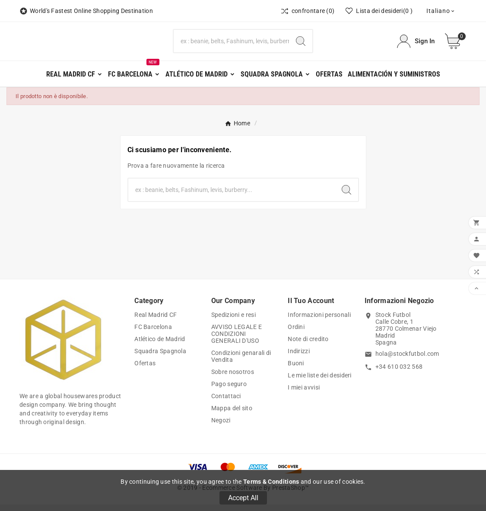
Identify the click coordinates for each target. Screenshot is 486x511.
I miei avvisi (304, 393)
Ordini (296, 333)
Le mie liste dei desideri (320, 381)
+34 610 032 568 (399, 372)
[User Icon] (416, 44)
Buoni (296, 369)
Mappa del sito (231, 414)
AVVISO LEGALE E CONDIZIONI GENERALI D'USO (236, 340)
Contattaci (226, 402)
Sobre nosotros (232, 378)
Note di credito (308, 345)
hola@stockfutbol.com (407, 360)
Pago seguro (229, 390)
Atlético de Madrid (159, 345)
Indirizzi (299, 357)
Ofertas (145, 369)
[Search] (300, 44)
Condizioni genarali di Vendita (241, 363)
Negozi (221, 426)
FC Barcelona (153, 333)
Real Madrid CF (155, 321)
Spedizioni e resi (233, 321)
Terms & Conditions (271, 481)
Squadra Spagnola (160, 357)
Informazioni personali (319, 321)
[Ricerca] (231, 44)
